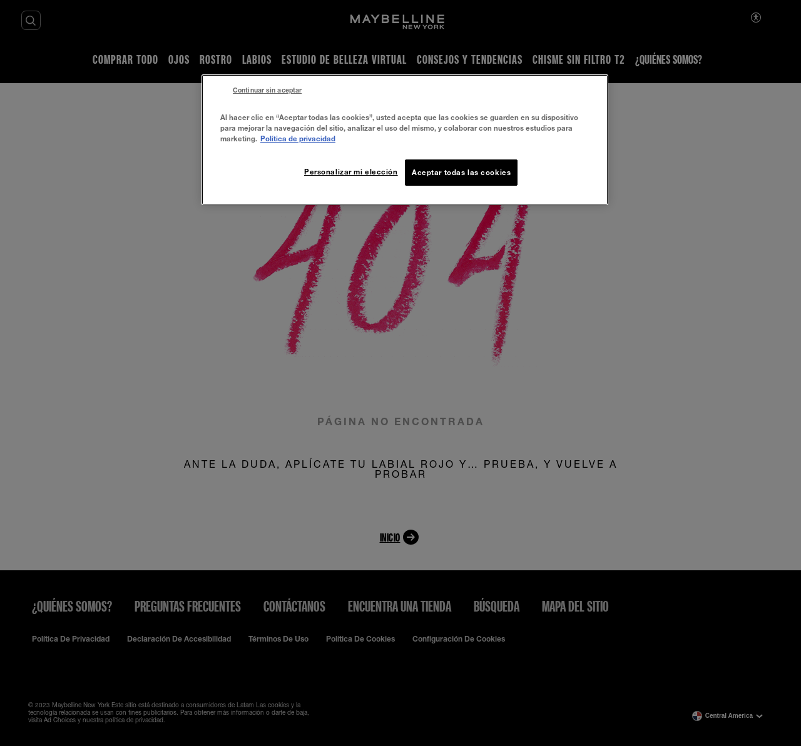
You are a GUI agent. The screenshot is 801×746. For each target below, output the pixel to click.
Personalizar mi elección (351, 172)
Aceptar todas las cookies (461, 172)
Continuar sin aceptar (267, 90)
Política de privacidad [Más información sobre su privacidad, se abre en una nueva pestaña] (297, 138)
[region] (405, 139)
